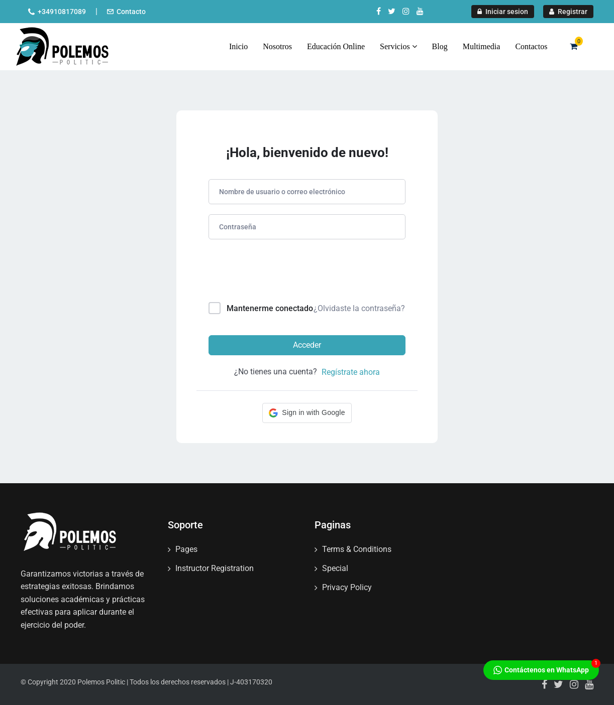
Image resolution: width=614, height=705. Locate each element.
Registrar (568, 12)
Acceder (307, 345)
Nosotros (277, 46)
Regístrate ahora (351, 372)
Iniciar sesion (502, 12)
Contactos (531, 46)
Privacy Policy (347, 587)
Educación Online (336, 46)
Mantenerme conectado (270, 308)
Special (335, 568)
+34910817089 (62, 12)
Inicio (238, 46)
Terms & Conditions (356, 549)
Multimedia (481, 46)
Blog (440, 46)
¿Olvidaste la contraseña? (359, 308)
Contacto (131, 12)
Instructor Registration (214, 568)
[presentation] (277, 272)
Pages (186, 549)
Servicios (398, 46)
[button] (306, 413)
